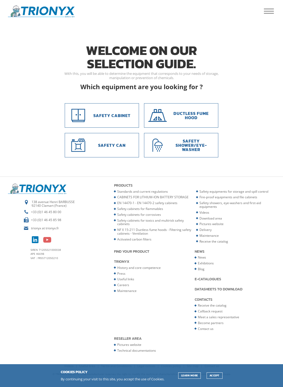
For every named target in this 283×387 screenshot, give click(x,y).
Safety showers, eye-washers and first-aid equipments (230, 205)
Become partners (211, 323)
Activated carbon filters (134, 239)
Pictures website (211, 224)
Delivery (205, 229)
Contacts (203, 300)
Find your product (131, 252)
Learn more (189, 375)
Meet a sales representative (218, 317)
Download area (210, 218)
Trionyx (121, 262)
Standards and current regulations (142, 191)
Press (121, 273)
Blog (201, 269)
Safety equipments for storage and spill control (233, 191)
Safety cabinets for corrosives (139, 214)
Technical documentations (136, 350)
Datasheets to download (218, 289)
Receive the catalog (213, 241)
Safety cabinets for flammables (140, 209)
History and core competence (139, 267)
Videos (204, 212)
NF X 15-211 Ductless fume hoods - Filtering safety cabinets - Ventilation (154, 231)
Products (123, 185)
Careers (123, 285)
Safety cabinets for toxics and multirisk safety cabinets (150, 222)
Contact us (206, 328)
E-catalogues (208, 279)
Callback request (210, 311)
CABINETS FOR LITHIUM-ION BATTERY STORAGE (153, 197)
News (199, 252)
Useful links (125, 279)
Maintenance (209, 235)
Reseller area (128, 339)
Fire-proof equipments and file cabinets (228, 197)
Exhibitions (206, 263)
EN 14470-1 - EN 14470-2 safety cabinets (147, 203)
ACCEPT (215, 375)
